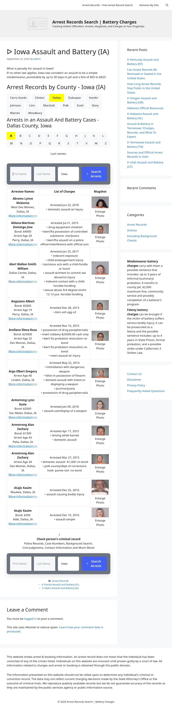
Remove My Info (149, 5)
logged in (30, 619)
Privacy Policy (136, 385)
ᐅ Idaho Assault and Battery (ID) (60, 588)
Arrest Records (60, 581)
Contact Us (134, 374)
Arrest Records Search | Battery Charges (94, 22)
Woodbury (35, 113)
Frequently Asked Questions (146, 391)
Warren (15, 113)
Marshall (49, 105)
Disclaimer (134, 379)
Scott (80, 105)
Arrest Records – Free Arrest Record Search (107, 5)
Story (95, 105)
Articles (132, 230)
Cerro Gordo (18, 98)
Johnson (15, 105)
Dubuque (74, 98)
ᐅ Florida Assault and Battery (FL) (60, 584)
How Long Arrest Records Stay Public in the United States (144, 88)
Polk (66, 105)
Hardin (93, 98)
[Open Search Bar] (167, 5)
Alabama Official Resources (145, 108)
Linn (32, 105)
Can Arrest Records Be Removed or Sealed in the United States (144, 74)
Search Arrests (93, 174)
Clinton (40, 98)
